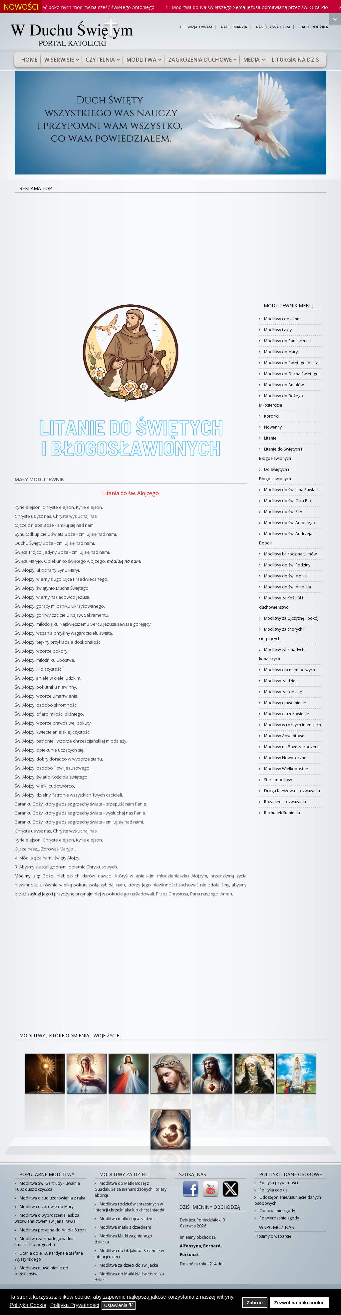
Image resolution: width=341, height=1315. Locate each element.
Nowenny (272, 427)
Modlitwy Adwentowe (283, 736)
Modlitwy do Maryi (281, 352)
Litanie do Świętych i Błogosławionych (280, 453)
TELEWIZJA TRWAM (195, 27)
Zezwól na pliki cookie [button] (299, 1302)
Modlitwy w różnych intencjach (292, 725)
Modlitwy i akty (277, 330)
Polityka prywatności (278, 1182)
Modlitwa (142, 59)
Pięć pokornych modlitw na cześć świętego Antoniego (105, 7)
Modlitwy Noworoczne (284, 758)
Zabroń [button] (254, 1302)
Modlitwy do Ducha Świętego (291, 374)
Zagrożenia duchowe (200, 59)
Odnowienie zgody (276, 1210)
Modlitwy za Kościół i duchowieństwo (281, 602)
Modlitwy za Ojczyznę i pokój (290, 618)
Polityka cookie (273, 1190)
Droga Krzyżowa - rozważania (291, 791)
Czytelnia (100, 59)
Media (251, 59)
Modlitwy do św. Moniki (285, 576)
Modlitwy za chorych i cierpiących (281, 633)
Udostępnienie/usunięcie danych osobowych (287, 1200)
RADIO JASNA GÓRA (273, 27)
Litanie (269, 438)
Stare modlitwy (277, 780)
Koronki (271, 416)
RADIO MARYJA (234, 27)
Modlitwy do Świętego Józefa (290, 363)
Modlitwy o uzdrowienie (286, 714)
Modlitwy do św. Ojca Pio (287, 500)
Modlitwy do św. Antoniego (289, 522)
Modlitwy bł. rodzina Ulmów (290, 554)
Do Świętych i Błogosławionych (275, 474)
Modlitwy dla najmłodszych (289, 670)
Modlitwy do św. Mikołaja (287, 587)
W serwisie (59, 59)
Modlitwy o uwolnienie (284, 703)
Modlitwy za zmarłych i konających (282, 654)
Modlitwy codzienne (282, 319)
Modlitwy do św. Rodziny (286, 565)
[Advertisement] (170, 243)
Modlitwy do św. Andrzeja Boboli (285, 538)
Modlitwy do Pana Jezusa (287, 341)
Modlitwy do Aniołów (283, 385)
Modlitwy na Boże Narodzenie (292, 747)
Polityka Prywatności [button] (74, 1305)
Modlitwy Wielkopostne (285, 769)
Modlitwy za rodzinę (282, 692)
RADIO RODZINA (313, 27)
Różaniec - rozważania (284, 802)
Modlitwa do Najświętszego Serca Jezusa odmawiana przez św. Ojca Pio (259, 7)
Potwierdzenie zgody (278, 1218)
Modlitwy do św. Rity (282, 511)
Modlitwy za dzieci (280, 681)
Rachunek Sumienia (281, 813)
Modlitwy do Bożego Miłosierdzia (281, 400)
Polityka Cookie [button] (28, 1305)
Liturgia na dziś (295, 59)
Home (29, 59)
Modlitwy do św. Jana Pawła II (290, 490)
